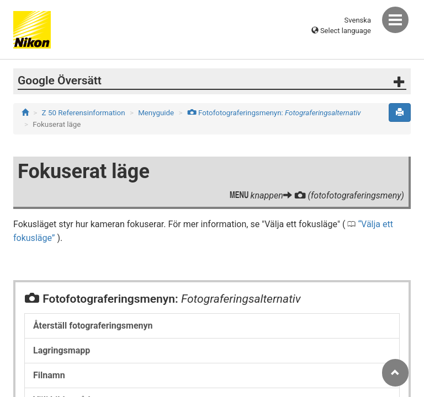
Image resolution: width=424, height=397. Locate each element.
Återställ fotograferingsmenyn (93, 325)
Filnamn (49, 375)
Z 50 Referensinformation (83, 113)
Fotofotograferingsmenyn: (274, 113)
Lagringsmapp (61, 350)
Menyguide (156, 113)
